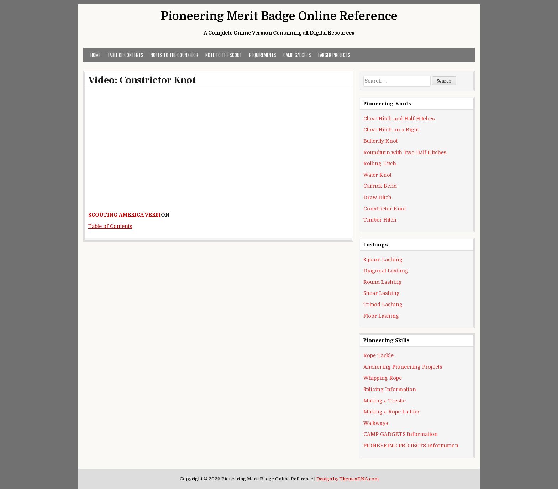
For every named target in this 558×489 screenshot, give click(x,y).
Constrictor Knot (384, 209)
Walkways (375, 423)
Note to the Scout (223, 54)
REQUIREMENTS (262, 54)
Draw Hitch (377, 197)
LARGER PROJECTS (334, 54)
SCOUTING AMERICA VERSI (124, 215)
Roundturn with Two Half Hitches (405, 152)
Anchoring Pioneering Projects (402, 367)
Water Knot (377, 175)
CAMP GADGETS (297, 54)
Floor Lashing (381, 316)
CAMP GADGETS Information (400, 434)
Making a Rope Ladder (391, 412)
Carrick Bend (380, 186)
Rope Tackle (378, 355)
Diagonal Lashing (385, 271)
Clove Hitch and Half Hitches (399, 118)
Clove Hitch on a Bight (391, 129)
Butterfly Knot (380, 141)
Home (95, 54)
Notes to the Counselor (174, 54)
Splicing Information (389, 389)
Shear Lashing (381, 293)
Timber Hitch (379, 220)
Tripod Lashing (382, 304)
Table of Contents (125, 54)
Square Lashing (382, 259)
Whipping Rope (382, 378)
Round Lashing (382, 282)
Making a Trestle (384, 401)
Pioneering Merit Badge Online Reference (279, 16)
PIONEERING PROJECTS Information (410, 445)
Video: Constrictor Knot (142, 80)
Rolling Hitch (379, 163)
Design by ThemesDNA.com (347, 479)
